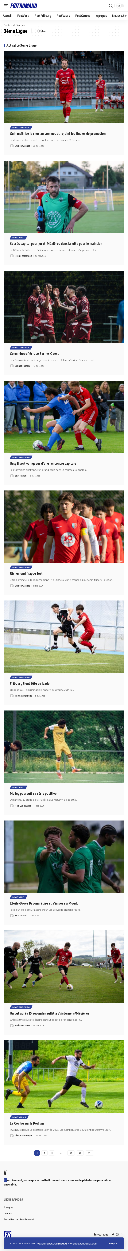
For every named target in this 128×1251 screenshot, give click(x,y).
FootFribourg (21, 127)
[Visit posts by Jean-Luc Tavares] (12, 806)
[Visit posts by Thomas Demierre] (12, 696)
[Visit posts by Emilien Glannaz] (12, 146)
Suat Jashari (20, 475)
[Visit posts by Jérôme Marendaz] (12, 256)
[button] (113, 1243)
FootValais (19, 1117)
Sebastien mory (22, 365)
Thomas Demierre (23, 695)
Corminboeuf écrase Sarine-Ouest (34, 353)
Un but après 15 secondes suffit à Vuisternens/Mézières (49, 1013)
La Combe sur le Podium (27, 1123)
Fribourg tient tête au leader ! (31, 683)
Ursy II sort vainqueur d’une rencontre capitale (43, 463)
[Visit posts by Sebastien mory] (12, 366)
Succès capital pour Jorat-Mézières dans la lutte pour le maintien (56, 243)
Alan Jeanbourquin (23, 1135)
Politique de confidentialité (53, 1243)
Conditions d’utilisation (85, 1243)
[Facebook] (113, 1234)
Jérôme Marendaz (23, 255)
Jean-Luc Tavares (23, 805)
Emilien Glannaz (22, 145)
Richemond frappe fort (26, 573)
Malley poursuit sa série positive (33, 793)
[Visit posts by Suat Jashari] (12, 476)
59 (71, 1153)
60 (80, 1153)
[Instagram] (117, 1234)
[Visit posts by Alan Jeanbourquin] (12, 1136)
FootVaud (18, 237)
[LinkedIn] (122, 1234)
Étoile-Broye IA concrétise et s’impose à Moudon (45, 903)
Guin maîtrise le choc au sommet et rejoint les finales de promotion (58, 133)
